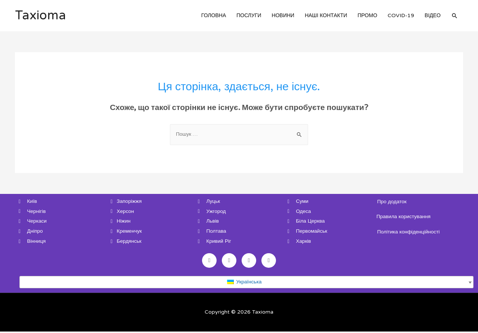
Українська (244, 283)
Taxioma (41, 15)
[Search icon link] (454, 15)
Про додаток (392, 201)
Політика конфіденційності (409, 232)
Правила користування (404, 217)
